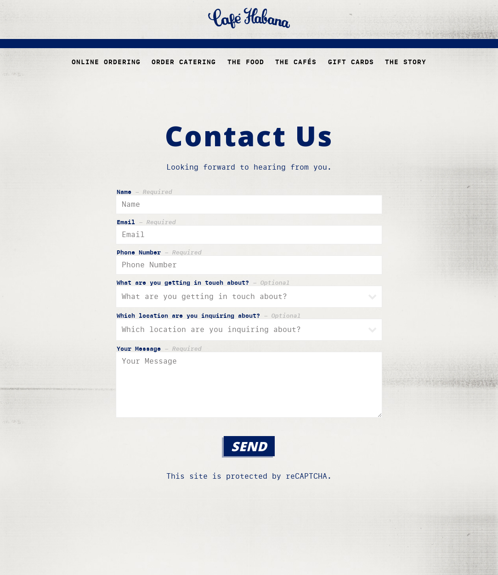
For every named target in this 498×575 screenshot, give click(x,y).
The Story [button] (405, 62)
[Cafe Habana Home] (249, 17)
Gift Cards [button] (351, 62)
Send (249, 446)
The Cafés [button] (296, 62)
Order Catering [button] (184, 62)
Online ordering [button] (106, 62)
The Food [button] (245, 62)
